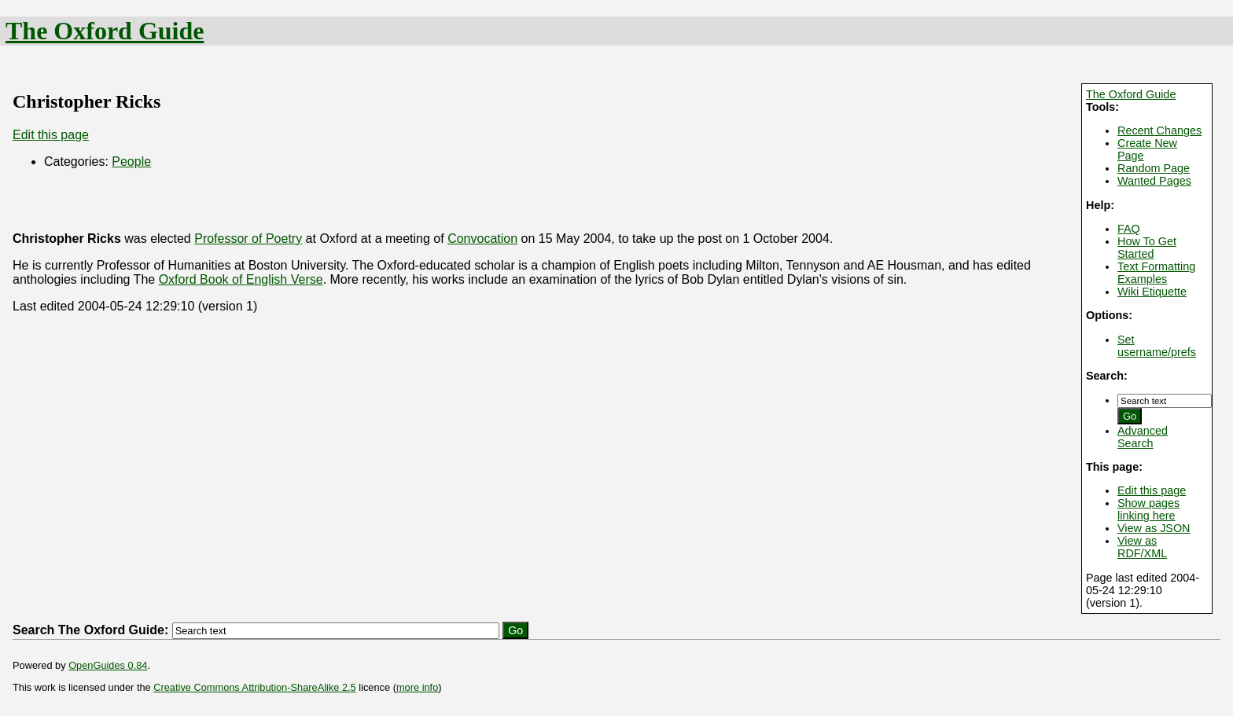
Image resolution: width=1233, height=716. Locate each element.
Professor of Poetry (248, 238)
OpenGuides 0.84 (107, 665)
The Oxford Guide (105, 31)
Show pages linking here (1148, 509)
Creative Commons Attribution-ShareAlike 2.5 (254, 687)
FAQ (1128, 228)
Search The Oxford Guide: (90, 630)
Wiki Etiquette (1152, 291)
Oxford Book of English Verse (241, 279)
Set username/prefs (1156, 345)
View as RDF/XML (1142, 547)
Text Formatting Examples (1156, 272)
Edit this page (1151, 490)
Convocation (482, 238)
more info (417, 687)
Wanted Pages (1154, 180)
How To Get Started (1146, 247)
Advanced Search (1142, 437)
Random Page (1153, 168)
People (131, 161)
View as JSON (1154, 528)
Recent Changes (1159, 130)
